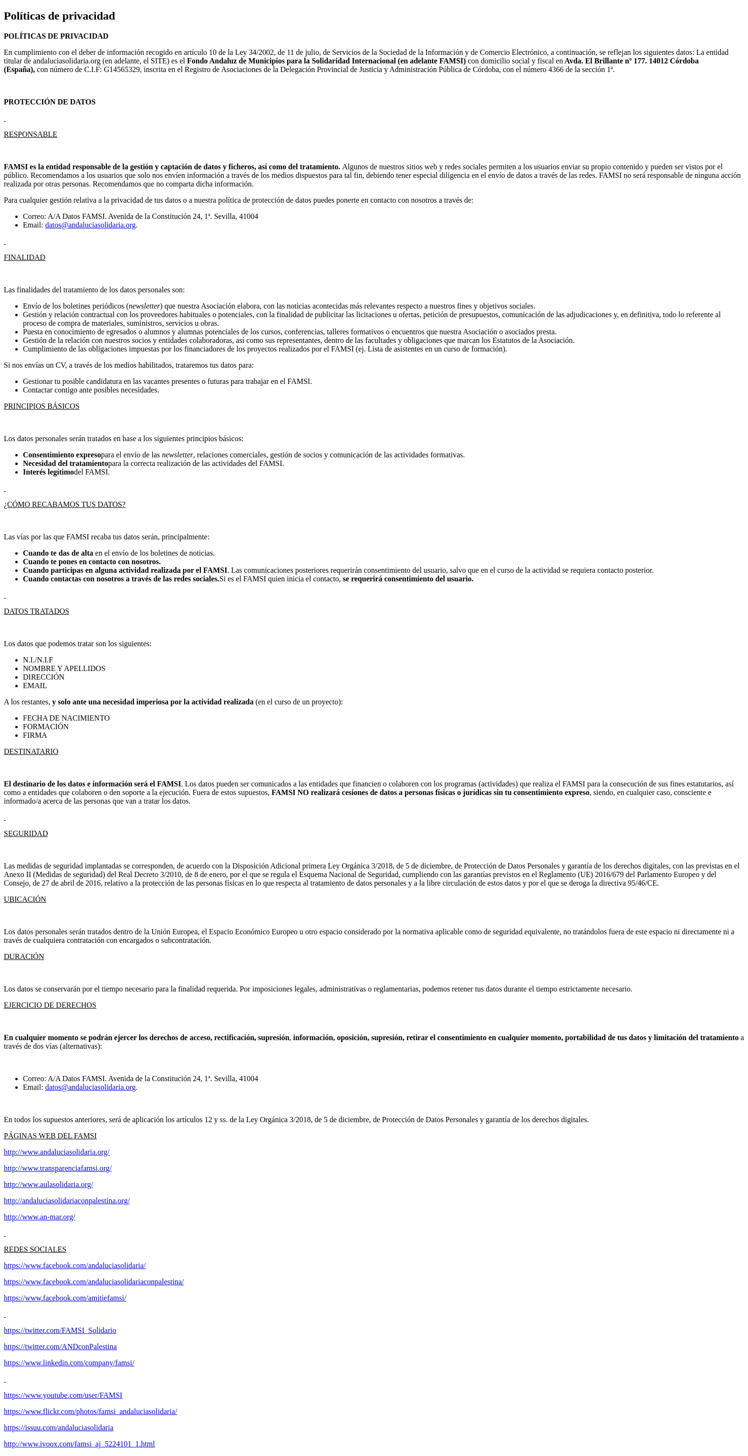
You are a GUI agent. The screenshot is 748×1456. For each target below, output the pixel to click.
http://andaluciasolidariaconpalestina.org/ (67, 1201)
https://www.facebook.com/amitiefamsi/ (65, 1298)
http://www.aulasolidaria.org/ (48, 1184)
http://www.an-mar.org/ (39, 1217)
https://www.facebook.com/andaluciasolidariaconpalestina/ (94, 1282)
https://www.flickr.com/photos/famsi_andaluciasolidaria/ (90, 1411)
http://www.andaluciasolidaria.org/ (57, 1152)
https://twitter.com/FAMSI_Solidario (60, 1330)
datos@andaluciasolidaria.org (90, 225)
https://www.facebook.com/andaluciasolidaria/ (75, 1265)
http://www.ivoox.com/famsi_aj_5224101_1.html (79, 1444)
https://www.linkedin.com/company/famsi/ (69, 1363)
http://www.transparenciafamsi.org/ (58, 1168)
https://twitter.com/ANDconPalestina (60, 1346)
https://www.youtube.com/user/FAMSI (63, 1395)
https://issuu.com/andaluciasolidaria (59, 1428)
